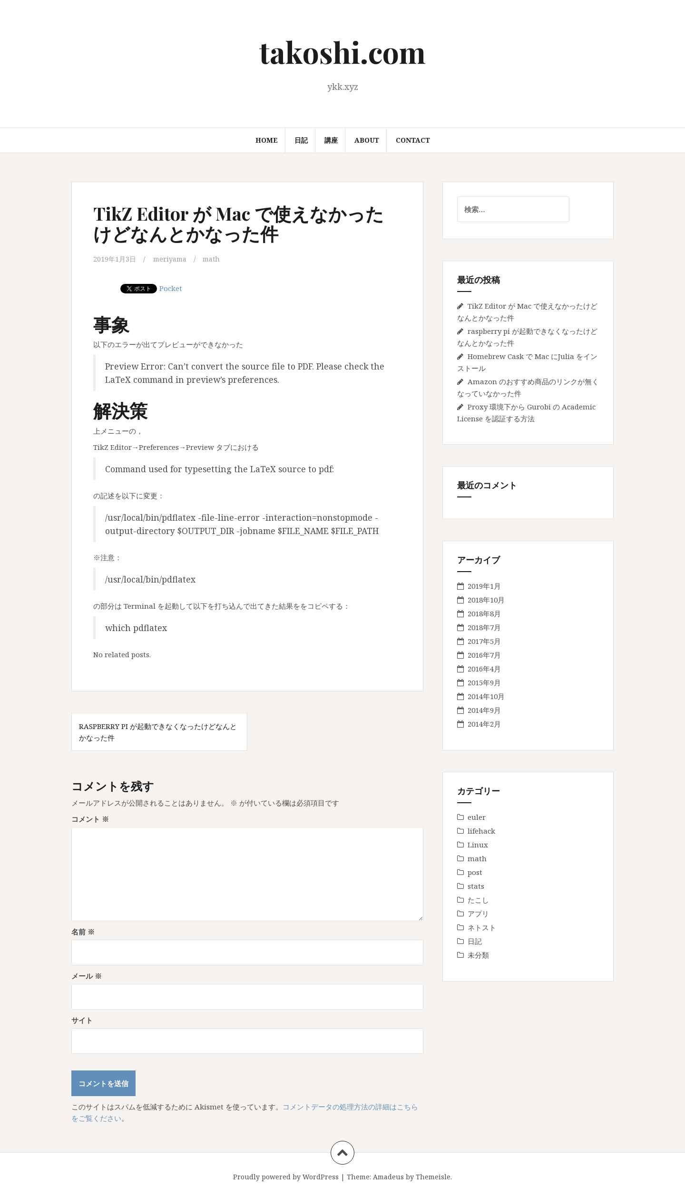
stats (476, 886)
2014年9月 (484, 710)
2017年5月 (484, 641)
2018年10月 (486, 599)
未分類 (478, 955)
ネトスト (482, 927)
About (366, 140)
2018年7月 (484, 627)
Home (266, 140)
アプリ (478, 913)
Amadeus (388, 1176)
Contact (413, 140)
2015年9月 (484, 682)
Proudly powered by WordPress (286, 1176)
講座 (331, 140)
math (216, 258)
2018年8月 (484, 613)
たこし (478, 899)
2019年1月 (484, 586)
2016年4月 (484, 668)
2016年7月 (484, 655)
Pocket (170, 287)
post (475, 872)
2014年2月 (484, 724)
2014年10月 (486, 696)
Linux (478, 844)
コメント (90, 818)
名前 (83, 931)
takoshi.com (342, 51)
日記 (301, 140)
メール (86, 975)
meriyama (173, 258)
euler (477, 817)
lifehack (481, 831)
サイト (82, 1019)
